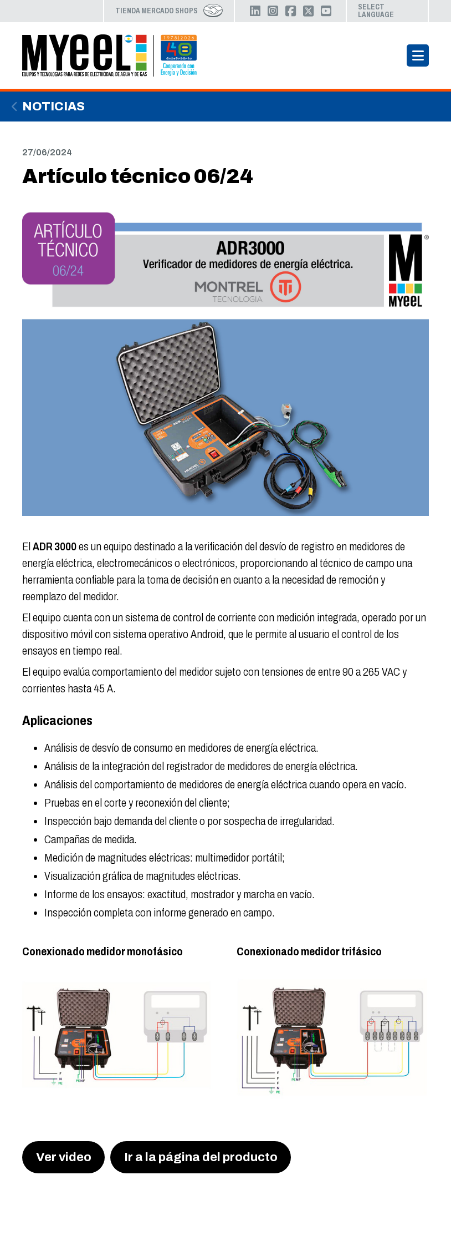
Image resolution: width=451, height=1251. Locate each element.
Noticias (53, 106)
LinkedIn (255, 11)
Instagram (272, 11)
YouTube (326, 11)
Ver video (63, 1157)
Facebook (290, 11)
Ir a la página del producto (201, 1157)
